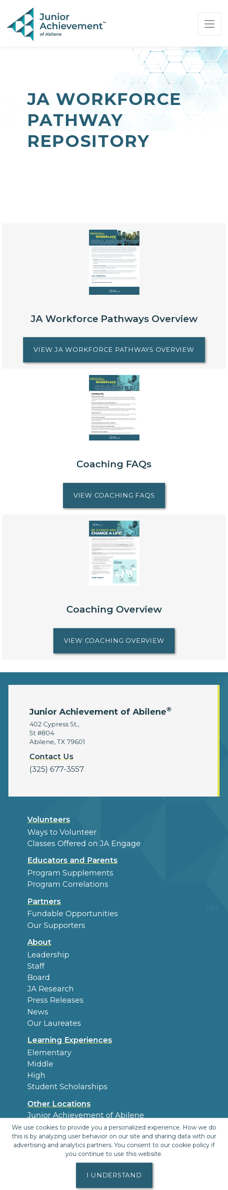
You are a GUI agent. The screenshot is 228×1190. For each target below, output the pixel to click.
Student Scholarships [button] (67, 1086)
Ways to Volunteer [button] (62, 832)
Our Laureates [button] (54, 1023)
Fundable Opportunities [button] (72, 913)
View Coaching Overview (119, 639)
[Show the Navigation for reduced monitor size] (209, 24)
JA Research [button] (50, 988)
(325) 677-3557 (56, 769)
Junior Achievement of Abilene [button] (85, 1115)
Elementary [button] (49, 1052)
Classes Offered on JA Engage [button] (84, 843)
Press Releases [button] (55, 1000)
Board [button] (38, 977)
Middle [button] (40, 1064)
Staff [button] (36, 966)
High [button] (36, 1075)
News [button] (37, 1012)
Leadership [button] (48, 954)
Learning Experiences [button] (69, 1040)
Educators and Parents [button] (72, 860)
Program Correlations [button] (67, 884)
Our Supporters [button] (56, 925)
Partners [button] (44, 901)
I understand (114, 1175)
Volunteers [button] (48, 819)
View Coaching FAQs (119, 494)
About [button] (39, 942)
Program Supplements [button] (70, 873)
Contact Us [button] (51, 756)
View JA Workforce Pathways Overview (119, 348)
